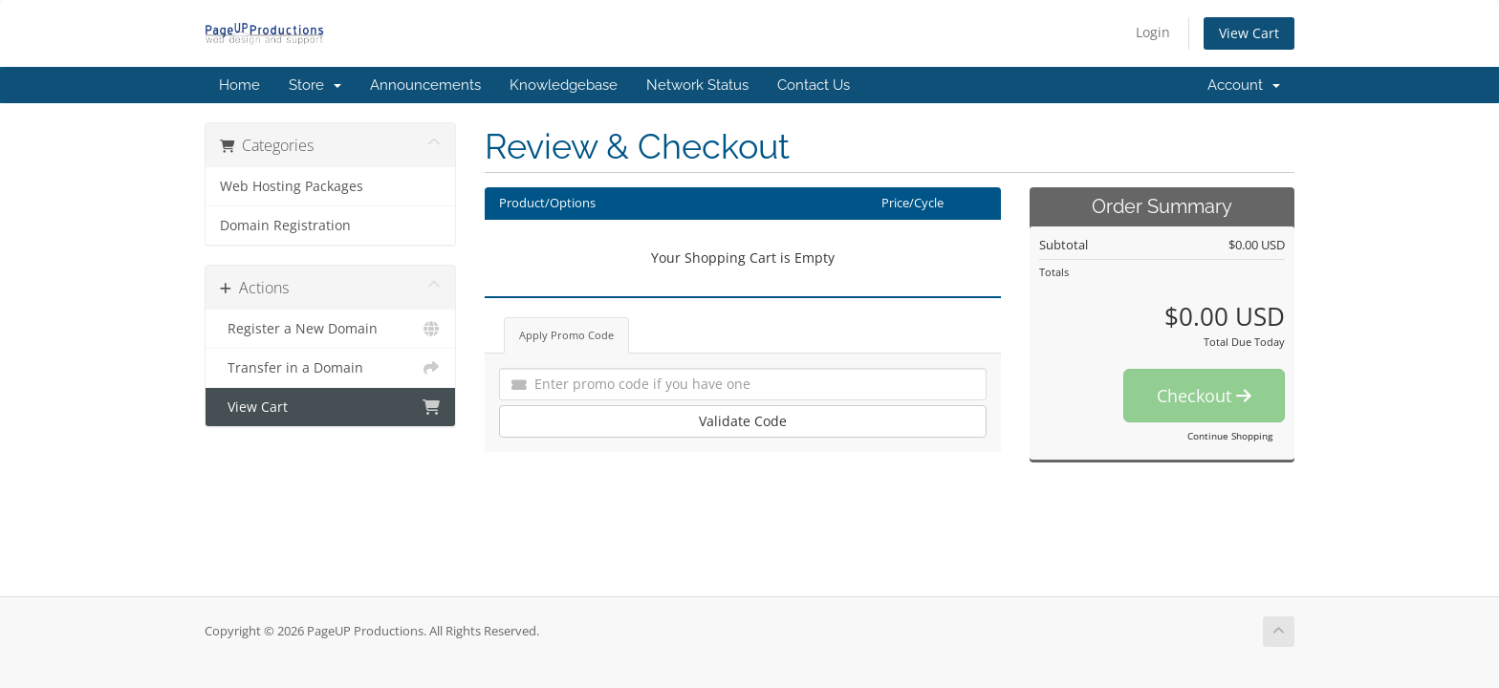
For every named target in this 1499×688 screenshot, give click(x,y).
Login (1153, 32)
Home (239, 85)
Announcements (425, 85)
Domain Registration (285, 225)
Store (315, 85)
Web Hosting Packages (291, 186)
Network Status (697, 85)
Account (1243, 85)
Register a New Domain (330, 328)
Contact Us (813, 85)
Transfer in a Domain (330, 367)
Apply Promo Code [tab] (566, 335)
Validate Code (743, 421)
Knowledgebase (564, 85)
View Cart (1249, 33)
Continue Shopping (1229, 435)
